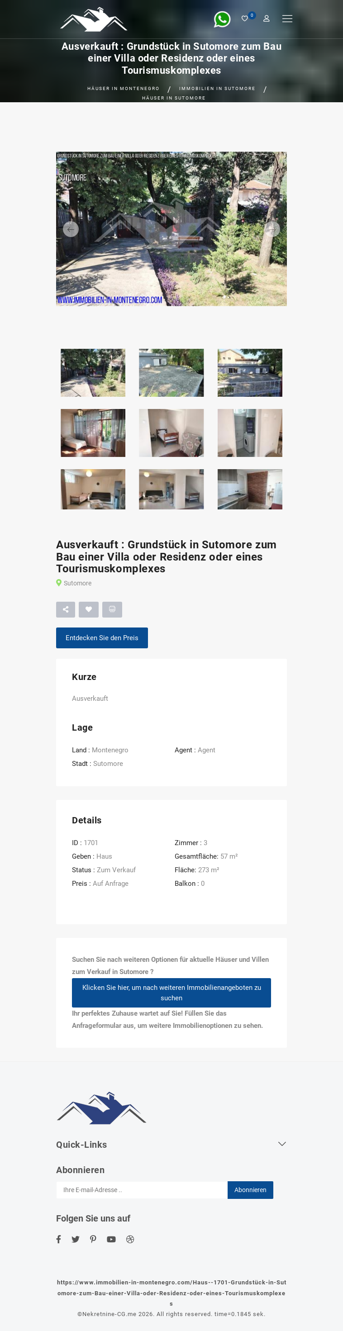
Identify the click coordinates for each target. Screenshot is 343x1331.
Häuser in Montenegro (123, 88)
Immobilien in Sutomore (217, 88)
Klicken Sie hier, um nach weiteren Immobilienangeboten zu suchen (171, 993)
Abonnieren (250, 1189)
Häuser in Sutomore (174, 97)
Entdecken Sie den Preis (102, 638)
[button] (73, 229)
